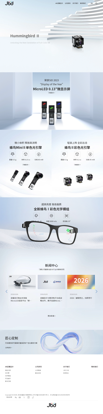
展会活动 (38, 373)
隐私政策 (9, 397)
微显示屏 (8, 370)
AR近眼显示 (59, 3)
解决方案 (8, 381)
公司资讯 (68, 3)
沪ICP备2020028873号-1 (41, 395)
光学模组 (8, 376)
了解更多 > (51, 93)
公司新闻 (38, 370)
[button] (47, 67)
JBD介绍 (66, 370)
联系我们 (83, 3)
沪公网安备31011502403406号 (60, 395)
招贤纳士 (66, 373)
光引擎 (7, 373)
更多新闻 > (51, 316)
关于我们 (75, 3)
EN (92, 3)
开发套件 (8, 378)
